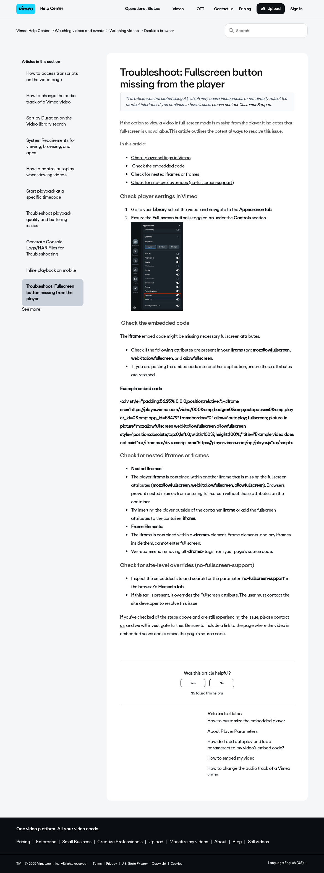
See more (31, 309)
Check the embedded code (158, 166)
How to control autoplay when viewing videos (50, 172)
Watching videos (124, 31)
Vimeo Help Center (32, 31)
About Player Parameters (232, 731)
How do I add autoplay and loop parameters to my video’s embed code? (245, 744)
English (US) (296, 863)
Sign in (296, 9)
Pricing (245, 9)
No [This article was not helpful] (222, 683)
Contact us (223, 9)
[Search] (266, 31)
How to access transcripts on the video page (52, 76)
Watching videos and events (79, 31)
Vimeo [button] (175, 9)
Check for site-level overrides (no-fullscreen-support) (182, 182)
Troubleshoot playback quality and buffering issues (48, 219)
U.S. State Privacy (134, 863)
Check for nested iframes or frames (165, 174)
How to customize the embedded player (246, 721)
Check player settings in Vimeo (160, 157)
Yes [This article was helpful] (193, 683)
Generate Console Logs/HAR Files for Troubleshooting (45, 248)
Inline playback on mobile (51, 270)
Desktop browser (159, 31)
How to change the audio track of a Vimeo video (51, 98)
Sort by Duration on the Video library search (49, 121)
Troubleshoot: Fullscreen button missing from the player (50, 292)
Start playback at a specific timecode (45, 194)
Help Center (51, 9)
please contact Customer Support (241, 104)
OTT (197, 9)
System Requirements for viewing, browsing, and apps (50, 146)
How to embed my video (231, 758)
